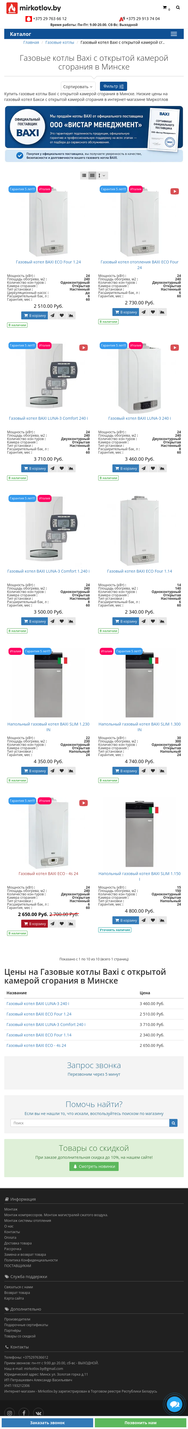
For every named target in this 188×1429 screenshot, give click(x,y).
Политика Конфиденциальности (31, 1260)
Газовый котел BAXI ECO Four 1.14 (139, 571)
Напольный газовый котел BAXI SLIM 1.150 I (140, 876)
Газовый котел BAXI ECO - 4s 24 (48, 873)
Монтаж (11, 1209)
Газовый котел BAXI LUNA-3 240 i (139, 418)
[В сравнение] (71, 315)
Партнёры (12, 1330)
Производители (17, 1319)
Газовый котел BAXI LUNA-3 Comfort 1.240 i (48, 571)
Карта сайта (14, 1298)
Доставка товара (18, 1243)
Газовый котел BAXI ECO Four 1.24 (48, 262)
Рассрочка (12, 1248)
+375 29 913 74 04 (143, 18)
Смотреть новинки (94, 1166)
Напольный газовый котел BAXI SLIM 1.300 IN (140, 726)
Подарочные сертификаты (26, 1324)
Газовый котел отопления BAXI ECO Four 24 (139, 264)
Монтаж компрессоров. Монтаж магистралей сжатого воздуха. (56, 1215)
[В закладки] (61, 315)
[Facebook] (25, 1411)
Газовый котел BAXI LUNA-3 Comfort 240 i (48, 418)
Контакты (12, 1231)
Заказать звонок (47, 1422)
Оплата (10, 1237)
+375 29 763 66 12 (50, 18)
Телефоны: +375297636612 (26, 1357)
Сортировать (78, 86)
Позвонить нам (141, 1422)
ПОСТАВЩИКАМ (17, 1265)
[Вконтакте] (39, 1411)
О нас (8, 1226)
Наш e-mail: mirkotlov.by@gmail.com (33, 1368)
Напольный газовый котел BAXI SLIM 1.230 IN (48, 726)
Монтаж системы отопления (27, 1220)
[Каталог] (173, 34)
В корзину (34, 315)
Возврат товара (17, 1292)
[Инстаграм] (11, 1411)
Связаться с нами (18, 1287)
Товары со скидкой (20, 1336)
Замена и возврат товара (25, 1254)
